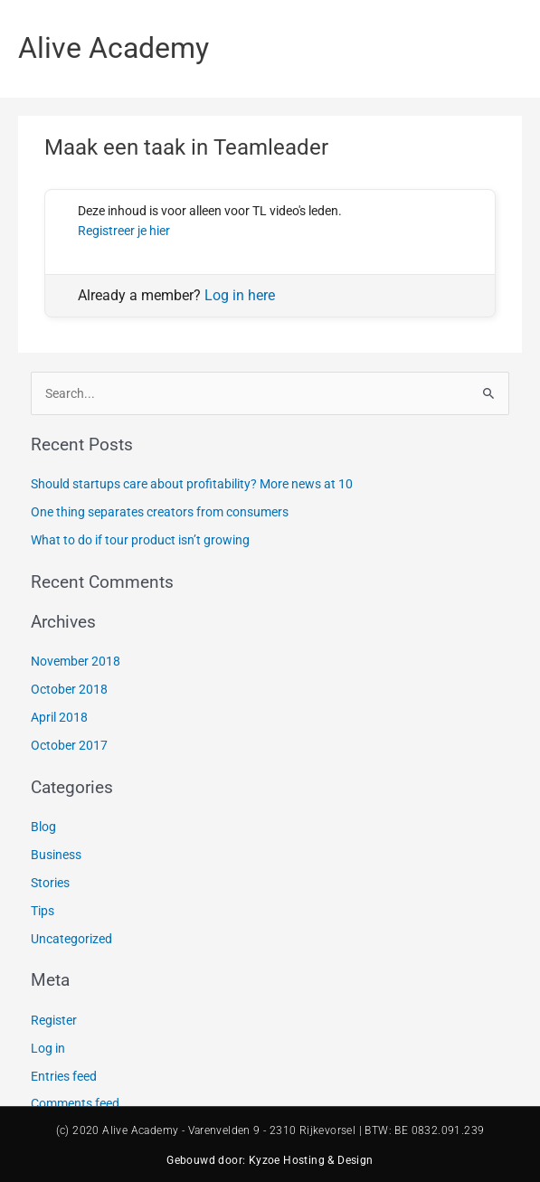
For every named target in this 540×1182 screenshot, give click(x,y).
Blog (43, 826)
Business (56, 854)
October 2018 (69, 689)
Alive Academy (113, 48)
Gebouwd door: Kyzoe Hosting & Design (269, 1160)
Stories (50, 882)
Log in (48, 1048)
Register (54, 1020)
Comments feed (75, 1103)
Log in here (239, 295)
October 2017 (69, 745)
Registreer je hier (124, 230)
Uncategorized (71, 938)
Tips (42, 910)
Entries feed (64, 1076)
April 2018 (59, 717)
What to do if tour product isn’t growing (140, 540)
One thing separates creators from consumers (160, 512)
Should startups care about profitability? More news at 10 (192, 484)
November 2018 (75, 661)
